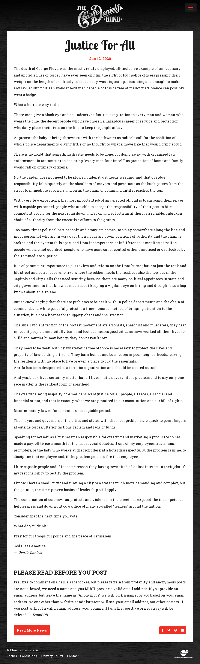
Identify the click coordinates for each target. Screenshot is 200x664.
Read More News (32, 630)
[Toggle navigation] (191, 7)
